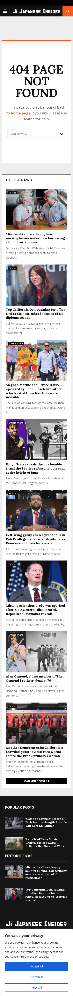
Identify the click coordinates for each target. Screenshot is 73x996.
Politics (12, 192)
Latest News (19, 180)
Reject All (36, 987)
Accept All (36, 966)
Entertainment (16, 343)
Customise (36, 977)
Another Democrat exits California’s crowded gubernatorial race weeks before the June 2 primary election (34, 752)
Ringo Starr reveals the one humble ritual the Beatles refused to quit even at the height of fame (35, 468)
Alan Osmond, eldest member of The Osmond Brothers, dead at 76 (34, 678)
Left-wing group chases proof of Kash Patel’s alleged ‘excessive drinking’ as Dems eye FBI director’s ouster (35, 539)
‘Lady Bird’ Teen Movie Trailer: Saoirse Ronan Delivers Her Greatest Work (44, 842)
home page (21, 113)
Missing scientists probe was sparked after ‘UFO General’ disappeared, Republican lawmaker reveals (35, 610)
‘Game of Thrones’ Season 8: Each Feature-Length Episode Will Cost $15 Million (46, 822)
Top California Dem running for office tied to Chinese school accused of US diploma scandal (35, 314)
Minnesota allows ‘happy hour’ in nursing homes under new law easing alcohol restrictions (35, 238)
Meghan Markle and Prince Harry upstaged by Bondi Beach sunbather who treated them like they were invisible (34, 391)
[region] (36, 962)
